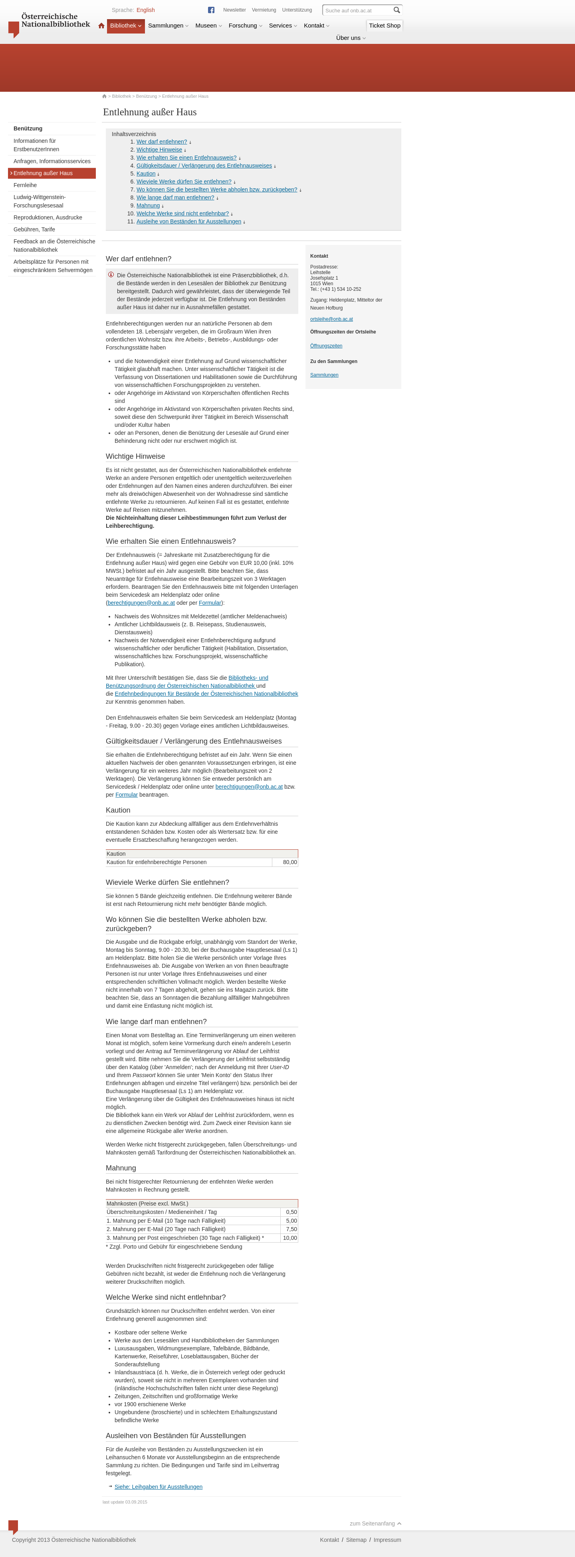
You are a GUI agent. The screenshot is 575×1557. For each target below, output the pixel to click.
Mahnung (148, 205)
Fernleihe (25, 185)
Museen (208, 25)
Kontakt (317, 25)
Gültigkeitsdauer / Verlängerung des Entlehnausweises (204, 165)
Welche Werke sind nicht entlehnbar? (183, 213)
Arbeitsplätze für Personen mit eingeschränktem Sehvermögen (53, 266)
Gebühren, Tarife (34, 229)
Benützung (146, 96)
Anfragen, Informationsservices (52, 161)
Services (283, 25)
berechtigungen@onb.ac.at (141, 603)
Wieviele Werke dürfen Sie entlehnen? (184, 181)
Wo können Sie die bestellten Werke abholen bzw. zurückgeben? (217, 189)
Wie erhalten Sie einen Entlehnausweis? (187, 157)
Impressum (387, 1540)
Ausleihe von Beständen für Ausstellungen (189, 221)
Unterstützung (297, 10)
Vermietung (264, 10)
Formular (210, 603)
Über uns (351, 37)
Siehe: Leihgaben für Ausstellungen (158, 1487)
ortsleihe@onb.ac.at (331, 319)
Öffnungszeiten (326, 346)
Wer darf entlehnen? (162, 141)
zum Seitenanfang (376, 1523)
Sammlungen (168, 25)
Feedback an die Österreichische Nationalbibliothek (54, 245)
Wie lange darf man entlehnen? (175, 197)
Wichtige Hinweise (159, 149)
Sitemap (356, 1540)
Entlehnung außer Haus (41, 173)
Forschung (246, 25)
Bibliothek (126, 25)
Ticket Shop (385, 25)
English (146, 10)
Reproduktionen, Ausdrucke (48, 217)
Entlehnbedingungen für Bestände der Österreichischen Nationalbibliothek (206, 694)
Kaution (146, 173)
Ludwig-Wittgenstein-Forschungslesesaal (40, 201)
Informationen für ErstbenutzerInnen (36, 145)
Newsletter (234, 10)
